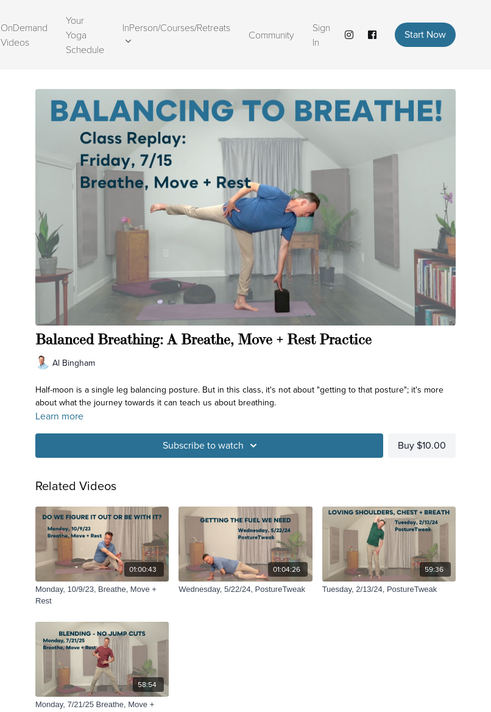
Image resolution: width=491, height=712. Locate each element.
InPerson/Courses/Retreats (176, 32)
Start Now (425, 34)
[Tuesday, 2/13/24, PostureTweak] (389, 589)
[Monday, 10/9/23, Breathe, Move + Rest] (102, 595)
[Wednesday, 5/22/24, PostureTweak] (245, 589)
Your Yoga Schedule (85, 34)
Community (271, 34)
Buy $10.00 (422, 445)
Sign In (321, 34)
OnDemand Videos (24, 34)
